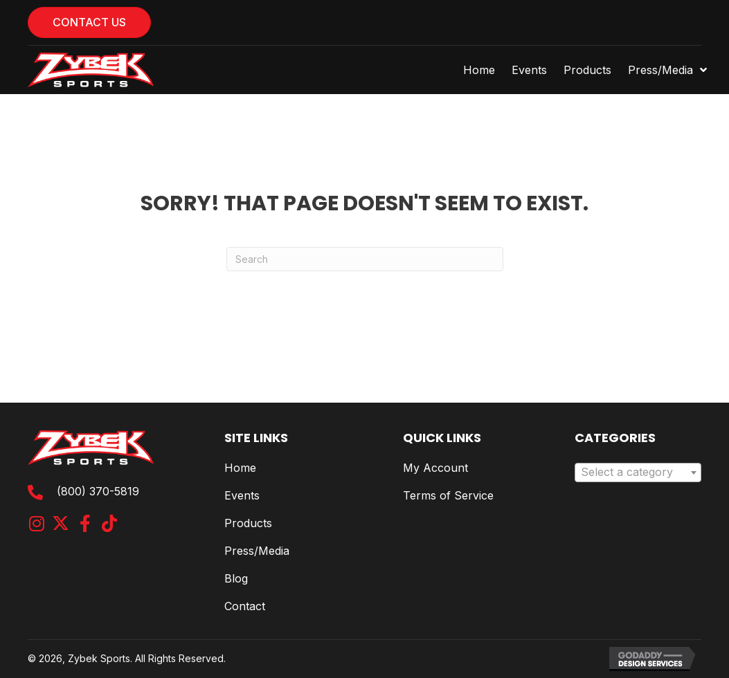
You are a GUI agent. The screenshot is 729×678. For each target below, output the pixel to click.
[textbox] (638, 473)
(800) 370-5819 (98, 491)
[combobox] (638, 472)
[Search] (364, 259)
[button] (36, 523)
